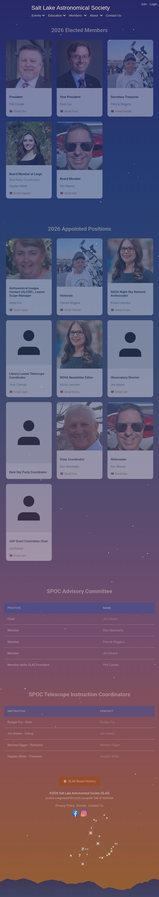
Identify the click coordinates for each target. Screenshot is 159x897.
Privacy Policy (65, 805)
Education (55, 15)
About (94, 15)
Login (154, 4)
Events (36, 15)
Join (144, 4)
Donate (82, 805)
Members (76, 15)
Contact (113, 15)
